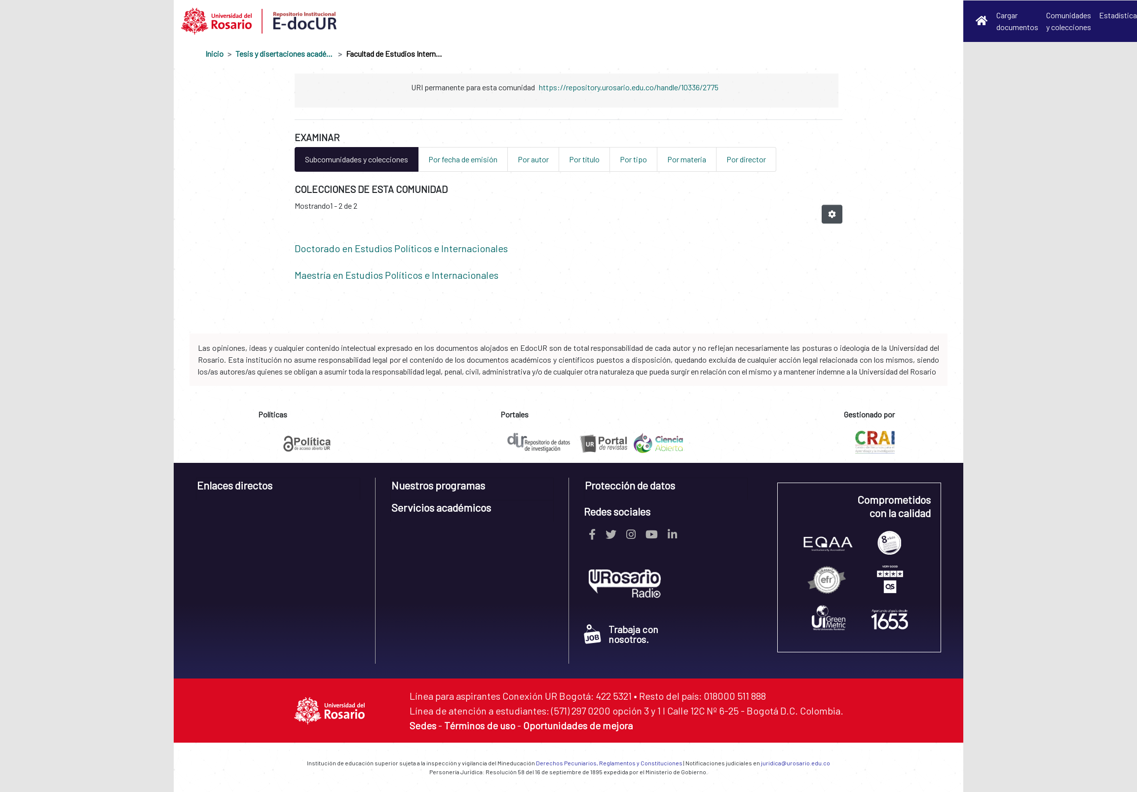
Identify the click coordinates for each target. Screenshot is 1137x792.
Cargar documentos (1017, 21)
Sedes (423, 725)
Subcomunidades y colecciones (356, 159)
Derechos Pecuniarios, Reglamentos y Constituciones (609, 762)
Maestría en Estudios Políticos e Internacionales (396, 275)
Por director (746, 159)
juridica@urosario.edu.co (795, 762)
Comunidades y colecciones (1068, 21)
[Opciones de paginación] (832, 214)
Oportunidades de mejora (578, 725)
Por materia (686, 159)
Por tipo (633, 159)
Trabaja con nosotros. (621, 634)
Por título (584, 159)
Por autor (533, 159)
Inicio (214, 53)
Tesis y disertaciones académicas (284, 53)
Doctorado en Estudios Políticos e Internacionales (401, 248)
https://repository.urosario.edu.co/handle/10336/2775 (629, 87)
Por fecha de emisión (462, 159)
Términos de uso (479, 725)
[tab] (278, 488)
